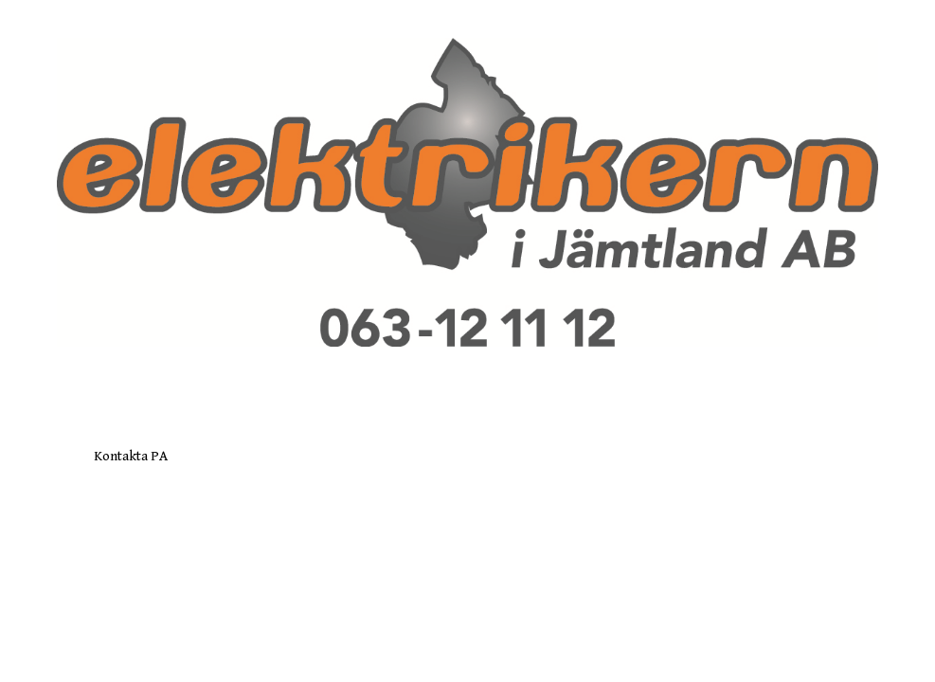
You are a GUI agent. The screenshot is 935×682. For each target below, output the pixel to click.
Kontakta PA (131, 456)
